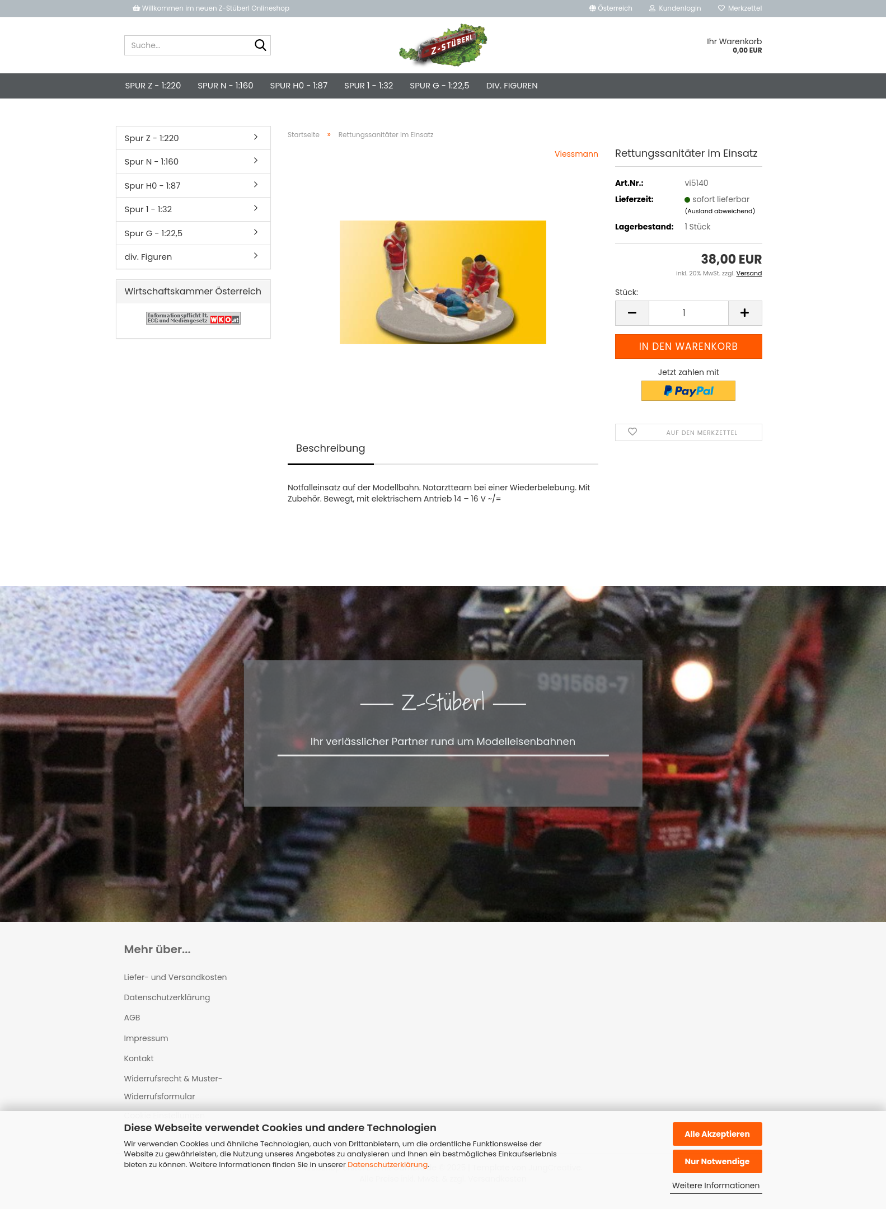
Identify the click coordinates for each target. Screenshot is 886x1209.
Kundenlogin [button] (675, 8)
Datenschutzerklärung (388, 1164)
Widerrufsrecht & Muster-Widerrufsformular (173, 1087)
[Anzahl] (688, 313)
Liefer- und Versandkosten (175, 977)
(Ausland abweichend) (720, 211)
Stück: (626, 292)
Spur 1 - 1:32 (368, 85)
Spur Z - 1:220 (153, 85)
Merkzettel (740, 8)
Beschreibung (330, 448)
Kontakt (139, 1058)
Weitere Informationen (716, 1185)
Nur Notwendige (717, 1161)
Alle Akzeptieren (717, 1134)
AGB (132, 1017)
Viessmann (576, 154)
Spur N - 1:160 (225, 85)
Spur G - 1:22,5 (439, 85)
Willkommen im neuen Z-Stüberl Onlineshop (212, 8)
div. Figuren (512, 85)
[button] (611, 8)
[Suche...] (260, 46)
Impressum (146, 1038)
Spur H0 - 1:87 (298, 85)
